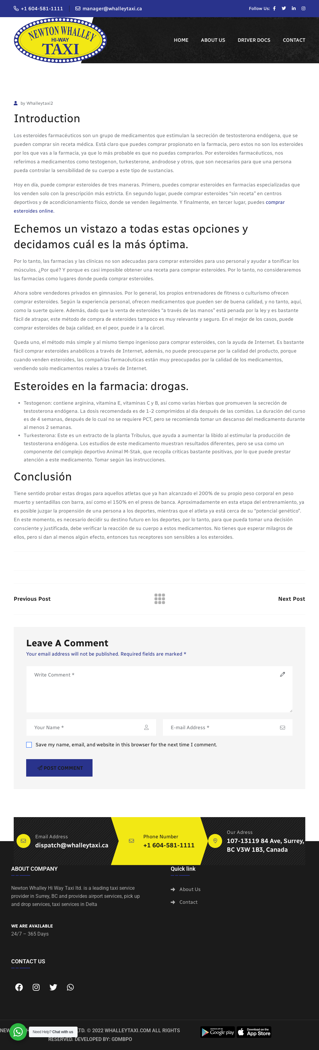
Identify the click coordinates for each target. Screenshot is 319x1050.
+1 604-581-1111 (42, 9)
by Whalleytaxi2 (33, 103)
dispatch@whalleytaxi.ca (71, 845)
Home (181, 40)
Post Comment (60, 768)
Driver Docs (254, 40)
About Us (213, 40)
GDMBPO (122, 1039)
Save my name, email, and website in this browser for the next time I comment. (121, 745)
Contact (294, 40)
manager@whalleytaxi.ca (112, 9)
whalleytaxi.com (128, 1030)
